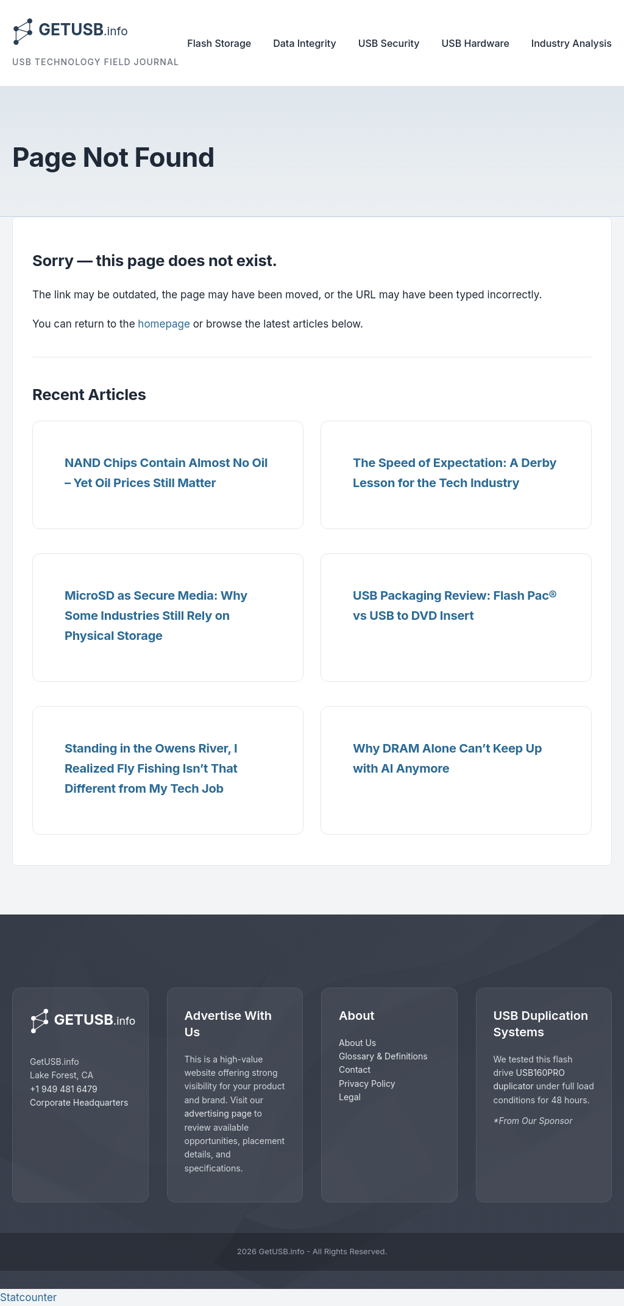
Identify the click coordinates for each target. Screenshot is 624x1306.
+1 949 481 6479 (64, 1089)
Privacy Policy (367, 1083)
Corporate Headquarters (79, 1102)
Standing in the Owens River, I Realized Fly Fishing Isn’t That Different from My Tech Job (151, 768)
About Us (357, 1042)
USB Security (389, 43)
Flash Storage (219, 43)
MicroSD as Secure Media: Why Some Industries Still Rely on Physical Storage (156, 615)
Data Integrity (304, 43)
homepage (164, 324)
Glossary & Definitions (383, 1056)
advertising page (218, 1113)
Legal (350, 1097)
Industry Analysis (571, 43)
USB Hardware (475, 43)
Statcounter (28, 1297)
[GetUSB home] (80, 1021)
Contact (354, 1069)
